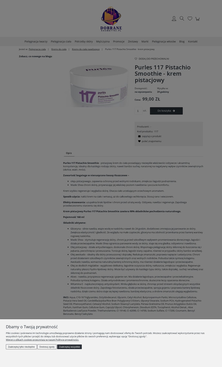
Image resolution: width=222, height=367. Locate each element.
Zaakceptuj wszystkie (69, 347)
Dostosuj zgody (47, 347)
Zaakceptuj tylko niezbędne (21, 347)
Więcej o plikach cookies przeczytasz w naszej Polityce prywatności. (42, 339)
